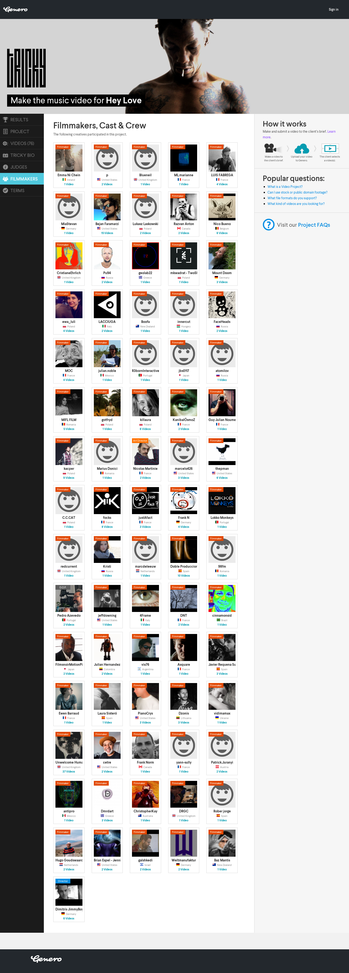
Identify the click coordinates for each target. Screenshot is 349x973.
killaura (145, 420)
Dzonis (184, 713)
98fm (222, 566)
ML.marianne (183, 175)
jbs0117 (184, 371)
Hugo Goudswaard (69, 860)
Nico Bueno (222, 224)
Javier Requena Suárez (225, 664)
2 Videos (107, 184)
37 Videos (69, 771)
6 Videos (222, 233)
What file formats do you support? (292, 198)
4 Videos (222, 184)
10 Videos (184, 575)
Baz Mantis (222, 860)
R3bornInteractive (145, 371)
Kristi (107, 566)
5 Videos (68, 429)
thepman (222, 468)
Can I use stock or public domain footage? (297, 192)
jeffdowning (107, 615)
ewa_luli (68, 322)
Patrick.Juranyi (222, 762)
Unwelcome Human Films (74, 762)
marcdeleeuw (145, 566)
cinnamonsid (222, 615)
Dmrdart (107, 811)
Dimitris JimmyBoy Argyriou (76, 909)
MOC (69, 371)
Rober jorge (222, 811)
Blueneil (145, 175)
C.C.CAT (68, 518)
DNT (183, 615)
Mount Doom (222, 273)
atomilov (222, 371)
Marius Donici (107, 468)
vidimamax (222, 713)
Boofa (145, 322)
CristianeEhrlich (69, 273)
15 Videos (107, 233)
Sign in (334, 9)
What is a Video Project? (285, 187)
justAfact (145, 518)
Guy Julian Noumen (223, 420)
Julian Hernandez (107, 664)
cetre (107, 762)
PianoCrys (145, 713)
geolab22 (145, 273)
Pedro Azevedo (69, 615)
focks (107, 518)
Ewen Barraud (69, 713)
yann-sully (183, 762)
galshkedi (145, 860)
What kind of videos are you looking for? (296, 204)
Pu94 (107, 273)
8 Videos (107, 526)
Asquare (183, 664)
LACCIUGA (107, 322)
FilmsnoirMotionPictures (73, 664)
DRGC (183, 811)
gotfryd (107, 420)
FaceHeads (222, 322)
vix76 (145, 664)
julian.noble (107, 371)
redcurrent (69, 566)
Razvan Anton (184, 224)
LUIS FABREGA (222, 175)
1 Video (68, 184)
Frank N (183, 518)
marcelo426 (184, 468)
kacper (69, 468)
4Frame (145, 615)
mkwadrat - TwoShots (186, 273)
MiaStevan (69, 224)
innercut (183, 322)
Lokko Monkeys (222, 518)
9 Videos (68, 477)
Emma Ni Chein (69, 175)
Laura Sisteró (107, 713)
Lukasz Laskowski (145, 224)
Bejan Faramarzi (107, 224)
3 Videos (222, 282)
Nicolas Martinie (145, 468)
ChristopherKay (145, 811)
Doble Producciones (185, 566)
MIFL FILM (68, 420)
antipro (68, 811)
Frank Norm (145, 762)
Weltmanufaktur (184, 860)
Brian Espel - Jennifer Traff (113, 860)
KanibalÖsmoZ (184, 420)
